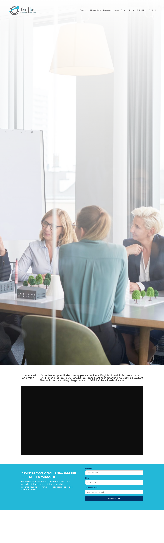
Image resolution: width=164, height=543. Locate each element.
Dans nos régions (111, 10)
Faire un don (126, 10)
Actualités (141, 10)
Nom (87, 478)
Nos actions (95, 10)
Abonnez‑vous (114, 498)
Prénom (88, 468)
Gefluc (83, 10)
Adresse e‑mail (91, 488)
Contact (152, 10)
